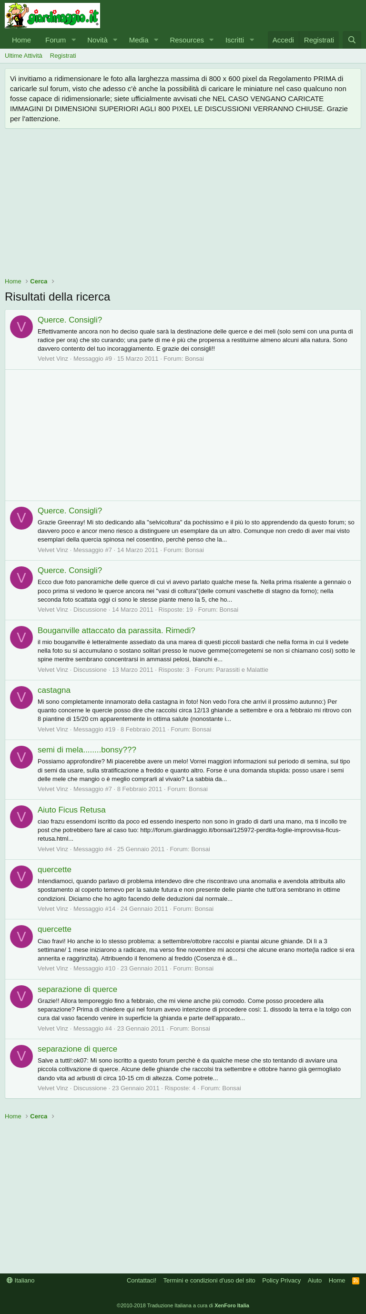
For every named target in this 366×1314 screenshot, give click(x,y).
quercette (54, 869)
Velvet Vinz (53, 358)
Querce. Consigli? (70, 319)
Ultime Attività (23, 55)
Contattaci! (141, 1280)
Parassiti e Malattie (242, 669)
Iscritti (234, 40)
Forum (55, 40)
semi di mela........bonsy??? (87, 749)
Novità (97, 40)
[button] (73, 40)
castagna (54, 690)
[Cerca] (352, 40)
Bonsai (194, 358)
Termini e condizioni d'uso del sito (209, 1280)
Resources (187, 40)
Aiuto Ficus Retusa (72, 809)
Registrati (63, 55)
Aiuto (315, 1280)
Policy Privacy (281, 1280)
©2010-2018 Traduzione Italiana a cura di (183, 1305)
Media (139, 40)
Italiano (21, 1280)
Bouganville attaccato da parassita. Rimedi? (116, 630)
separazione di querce (77, 989)
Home (21, 40)
